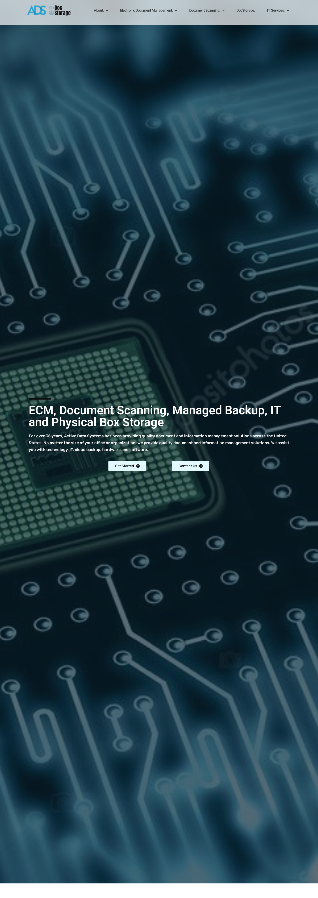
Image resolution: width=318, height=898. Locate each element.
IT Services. (278, 7)
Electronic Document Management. (148, 7)
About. (101, 7)
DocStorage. (246, 8)
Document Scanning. (206, 7)
